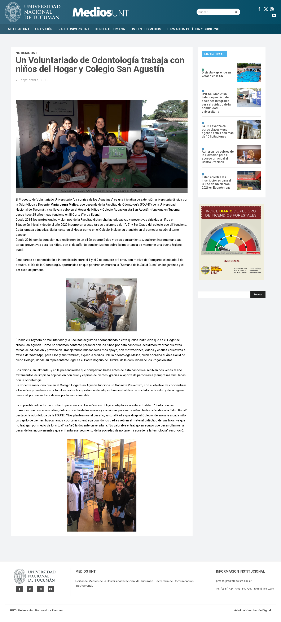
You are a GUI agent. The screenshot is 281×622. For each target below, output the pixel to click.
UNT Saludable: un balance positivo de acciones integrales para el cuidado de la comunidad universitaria (216, 102)
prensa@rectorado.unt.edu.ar (233, 580)
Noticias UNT (26, 53)
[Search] (257, 294)
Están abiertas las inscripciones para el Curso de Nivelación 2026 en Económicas (216, 182)
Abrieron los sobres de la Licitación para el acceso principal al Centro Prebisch (218, 157)
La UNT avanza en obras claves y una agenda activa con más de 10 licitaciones (218, 131)
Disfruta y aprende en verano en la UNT (216, 74)
